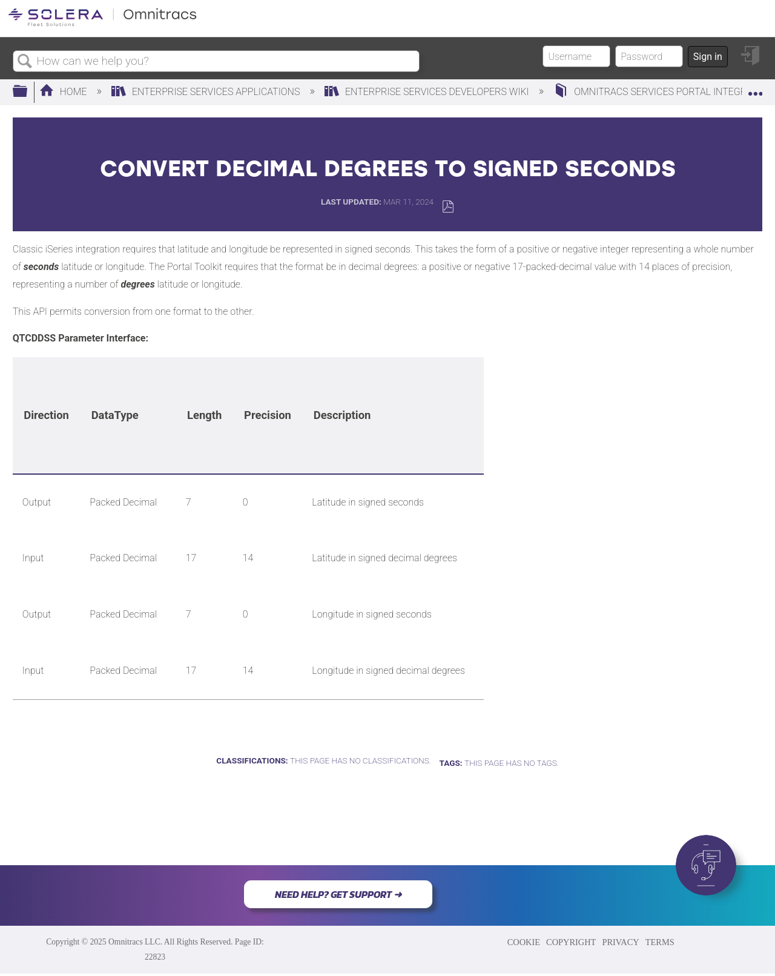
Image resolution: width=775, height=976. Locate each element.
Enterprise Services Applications (206, 91)
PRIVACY (620, 942)
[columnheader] (46, 415)
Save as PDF (447, 206)
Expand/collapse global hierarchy (27, 92)
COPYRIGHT (571, 942)
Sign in (707, 56)
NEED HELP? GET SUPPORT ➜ (338, 894)
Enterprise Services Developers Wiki (428, 91)
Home (64, 91)
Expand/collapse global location (755, 88)
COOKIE (523, 942)
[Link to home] (102, 24)
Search (25, 61)
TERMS (659, 942)
